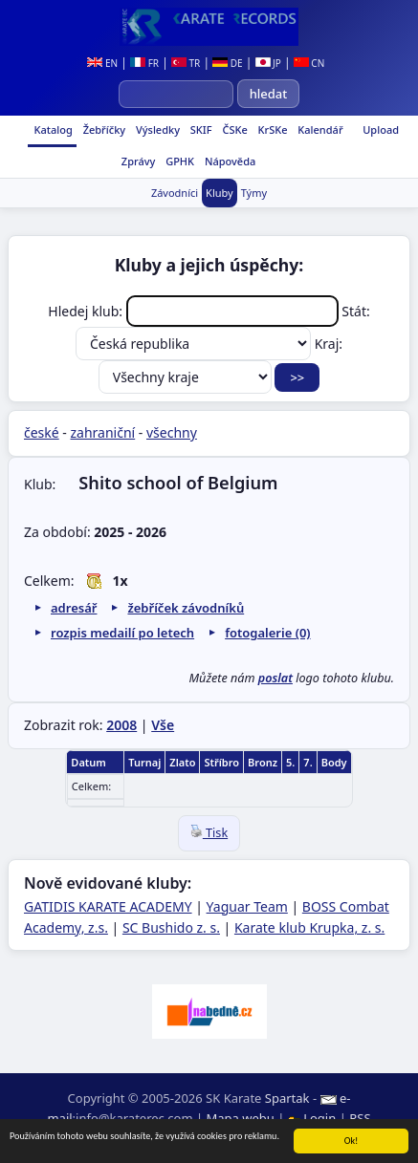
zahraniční (103, 432)
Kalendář (318, 129)
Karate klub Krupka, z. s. (309, 927)
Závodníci (174, 192)
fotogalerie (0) (267, 632)
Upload (381, 129)
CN (309, 63)
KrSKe (271, 129)
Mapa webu (241, 1118)
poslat (275, 678)
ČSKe (234, 129)
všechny (171, 432)
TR (185, 63)
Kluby (219, 192)
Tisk (209, 833)
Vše (162, 725)
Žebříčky (102, 129)
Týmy (254, 192)
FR (144, 63)
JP (268, 63)
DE (227, 63)
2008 (121, 725)
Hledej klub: (194, 311)
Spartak (287, 1098)
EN (102, 63)
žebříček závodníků (185, 607)
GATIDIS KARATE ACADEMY (108, 906)
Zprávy (137, 161)
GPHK (178, 161)
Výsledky (156, 129)
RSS (359, 1118)
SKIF (199, 129)
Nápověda (228, 161)
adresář (74, 607)
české (41, 432)
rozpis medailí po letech (122, 632)
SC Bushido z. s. (171, 927)
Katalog (52, 129)
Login (314, 1118)
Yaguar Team (247, 906)
